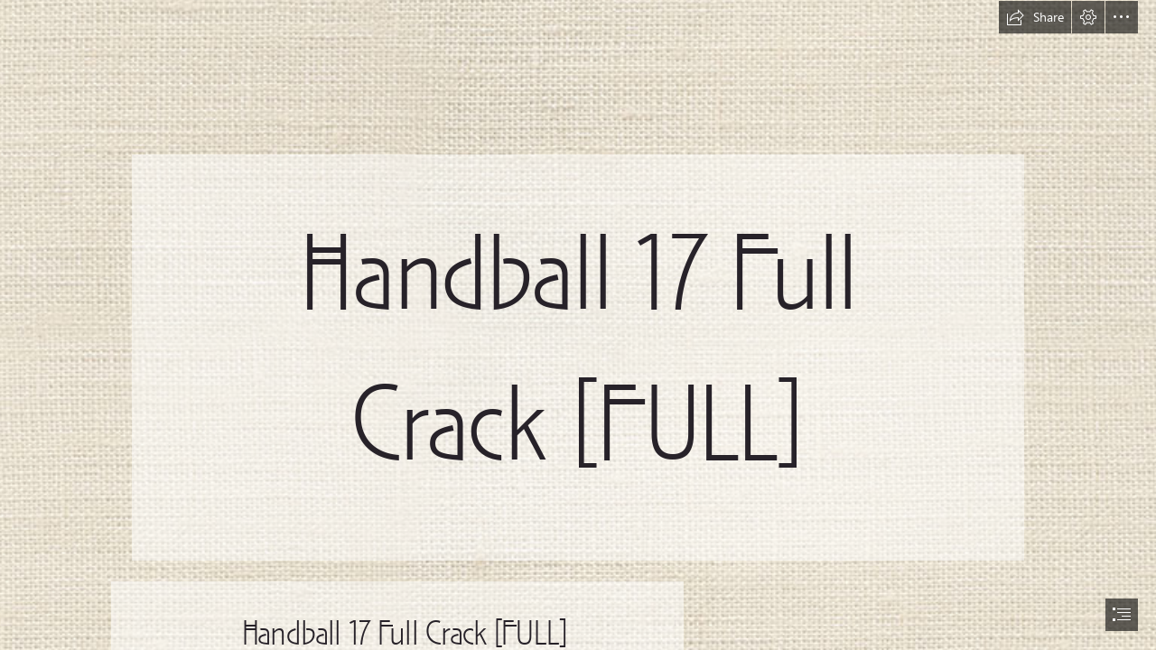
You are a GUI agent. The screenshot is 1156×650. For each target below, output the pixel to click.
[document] (578, 325)
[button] (1035, 17)
